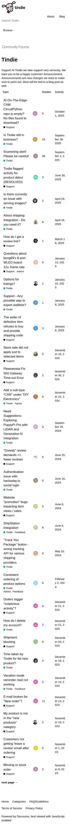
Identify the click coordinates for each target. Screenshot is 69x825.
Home (5, 801)
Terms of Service (11, 808)
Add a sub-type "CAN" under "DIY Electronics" (16, 394)
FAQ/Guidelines (39, 801)
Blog (62, 16)
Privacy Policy (34, 808)
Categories (19, 801)
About (50, 16)
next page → (9, 782)
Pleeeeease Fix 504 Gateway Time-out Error (14, 373)
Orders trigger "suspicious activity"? (13, 603)
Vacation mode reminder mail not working (15, 680)
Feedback (20, 532)
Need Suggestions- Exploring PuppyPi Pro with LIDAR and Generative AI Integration (15, 424)
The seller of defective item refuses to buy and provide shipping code (13, 326)
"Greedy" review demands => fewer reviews (14, 455)
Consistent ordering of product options (14, 579)
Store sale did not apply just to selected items (15, 352)
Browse (8, 30)
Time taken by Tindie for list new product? (15, 658)
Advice (20, 271)
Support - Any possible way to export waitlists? (14, 300)
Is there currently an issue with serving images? (15, 198)
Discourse (23, 816)
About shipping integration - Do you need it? (14, 219)
